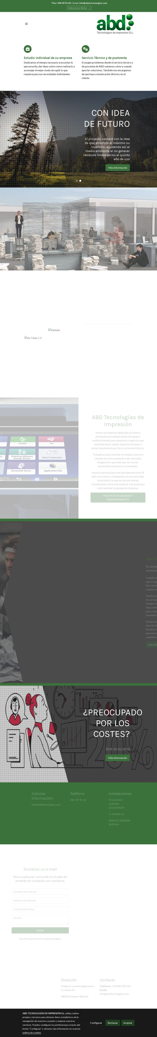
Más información (130, 167)
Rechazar (113, 1022)
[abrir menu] (26, 23)
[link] (115, 24)
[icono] (28, 49)
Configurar (96, 1022)
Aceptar (127, 1022)
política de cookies (32, 1032)
